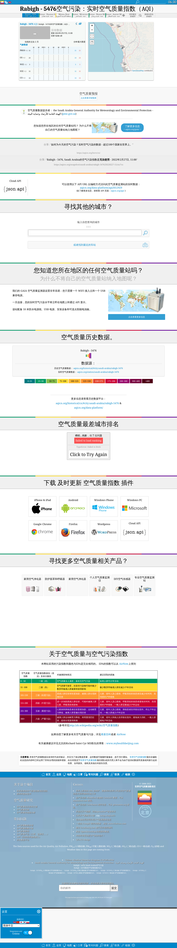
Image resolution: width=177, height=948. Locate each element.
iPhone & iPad (42, 545)
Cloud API (134, 568)
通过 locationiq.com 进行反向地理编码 (94, 905)
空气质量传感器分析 (26, 890)
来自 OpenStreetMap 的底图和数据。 (93, 909)
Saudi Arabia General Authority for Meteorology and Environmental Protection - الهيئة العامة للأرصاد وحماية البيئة (89, 940)
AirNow (123, 741)
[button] (122, 47)
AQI (28, 24)
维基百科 (106, 811)
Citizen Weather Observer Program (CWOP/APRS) (89, 937)
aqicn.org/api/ (117, 190)
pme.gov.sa (69, 113)
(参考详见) (88, 776)
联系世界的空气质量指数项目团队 (32, 868)
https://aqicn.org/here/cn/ (88, 152)
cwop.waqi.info (107, 893)
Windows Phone (103, 545)
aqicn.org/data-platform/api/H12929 (101, 187)
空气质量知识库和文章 (27, 884)
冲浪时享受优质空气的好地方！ (90, 913)
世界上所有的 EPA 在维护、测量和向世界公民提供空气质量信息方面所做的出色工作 (102, 869)
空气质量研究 (23, 878)
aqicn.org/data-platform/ (88, 407)
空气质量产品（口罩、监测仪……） (33, 911)
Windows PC (134, 545)
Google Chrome (42, 569)
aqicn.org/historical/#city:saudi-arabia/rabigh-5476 (98, 368)
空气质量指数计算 (25, 905)
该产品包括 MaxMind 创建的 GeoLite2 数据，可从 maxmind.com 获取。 (98, 876)
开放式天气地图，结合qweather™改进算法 (96, 889)
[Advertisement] (88, 433)
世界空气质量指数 (138, 834)
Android (73, 545)
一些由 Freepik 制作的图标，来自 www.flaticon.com (101, 901)
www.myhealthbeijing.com (122, 820)
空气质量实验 (23, 887)
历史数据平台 (23, 917)
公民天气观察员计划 (85, 893)
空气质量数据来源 (25, 902)
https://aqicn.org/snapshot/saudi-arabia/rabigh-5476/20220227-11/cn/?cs (88, 164)
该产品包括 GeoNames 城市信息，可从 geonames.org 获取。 (101, 883)
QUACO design (83, 917)
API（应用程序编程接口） (29, 914)
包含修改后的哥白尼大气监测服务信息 (93, 897)
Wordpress (103, 569)
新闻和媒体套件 (24, 871)
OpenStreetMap (138, 71)
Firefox (73, 569)
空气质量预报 (23, 908)
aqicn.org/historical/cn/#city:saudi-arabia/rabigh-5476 (87, 403)
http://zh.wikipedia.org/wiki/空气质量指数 (93, 802)
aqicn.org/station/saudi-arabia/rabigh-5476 (98, 372)
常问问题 (20, 896)
